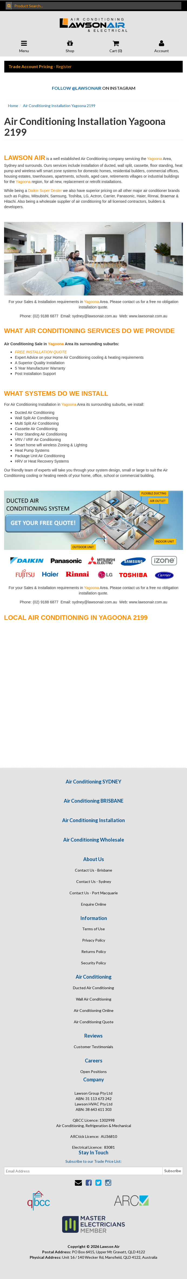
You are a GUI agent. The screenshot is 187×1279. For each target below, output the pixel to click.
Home (13, 105)
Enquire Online (93, 904)
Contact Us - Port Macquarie (93, 893)
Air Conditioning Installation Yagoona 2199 (59, 105)
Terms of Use (93, 928)
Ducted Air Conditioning (93, 987)
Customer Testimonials (93, 1046)
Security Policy (93, 963)
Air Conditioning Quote (93, 1021)
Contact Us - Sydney (93, 881)
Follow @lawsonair (76, 88)
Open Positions (93, 1071)
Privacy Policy (93, 940)
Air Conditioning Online (93, 1010)
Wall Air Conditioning (93, 999)
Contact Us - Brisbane (93, 870)
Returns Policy (93, 951)
